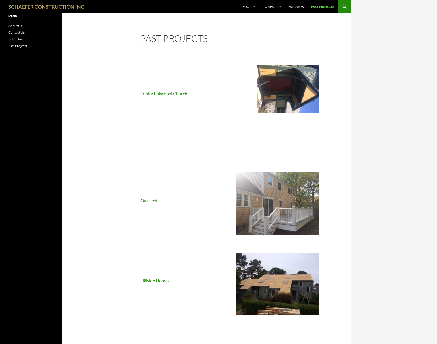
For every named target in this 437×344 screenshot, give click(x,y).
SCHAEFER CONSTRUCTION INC (46, 7)
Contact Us (272, 6)
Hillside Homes (154, 280)
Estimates (296, 6)
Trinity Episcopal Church (163, 93)
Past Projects (322, 6)
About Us (248, 6)
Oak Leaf (148, 200)
